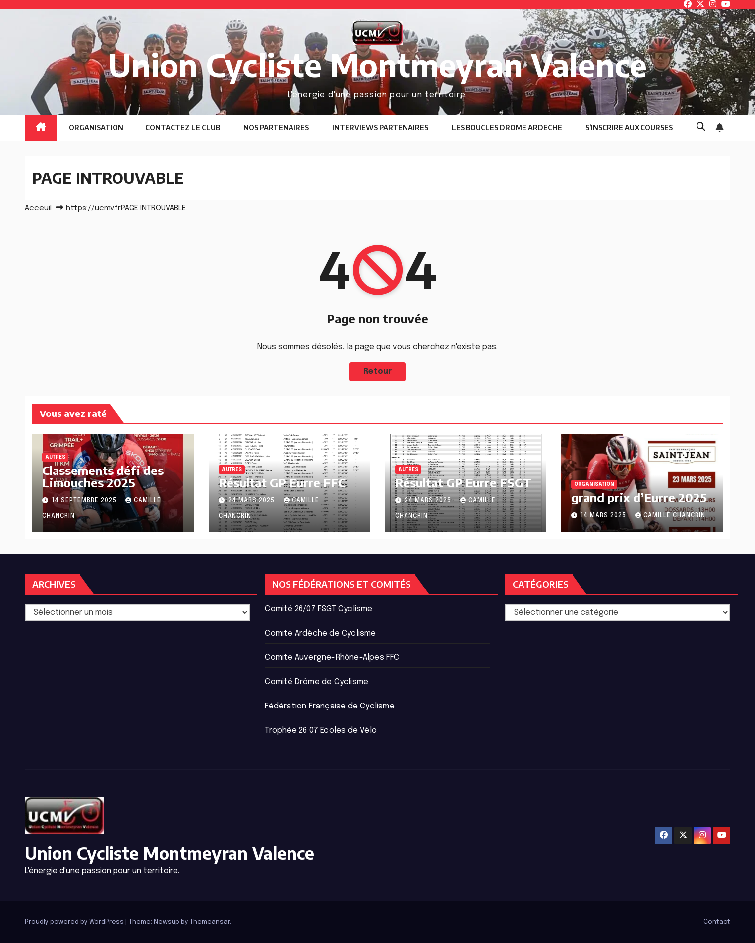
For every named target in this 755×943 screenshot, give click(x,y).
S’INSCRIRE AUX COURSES (628, 127)
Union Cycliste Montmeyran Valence (377, 64)
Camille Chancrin (670, 516)
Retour (377, 371)
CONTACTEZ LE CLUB (182, 127)
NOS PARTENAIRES (275, 127)
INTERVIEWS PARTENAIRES (379, 127)
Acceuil (38, 208)
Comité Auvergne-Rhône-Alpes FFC (332, 657)
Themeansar (210, 922)
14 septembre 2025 (85, 501)
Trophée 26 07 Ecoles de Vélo (321, 730)
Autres (55, 457)
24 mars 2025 (252, 501)
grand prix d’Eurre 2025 (639, 497)
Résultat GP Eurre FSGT (463, 482)
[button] (701, 127)
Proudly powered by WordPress (75, 922)
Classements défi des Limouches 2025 (103, 476)
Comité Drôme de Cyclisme (316, 682)
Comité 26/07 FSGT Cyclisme (318, 609)
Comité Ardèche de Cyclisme (320, 633)
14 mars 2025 (604, 516)
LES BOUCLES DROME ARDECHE (506, 127)
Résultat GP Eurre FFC (282, 482)
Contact (716, 922)
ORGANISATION (95, 127)
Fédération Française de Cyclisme (329, 706)
